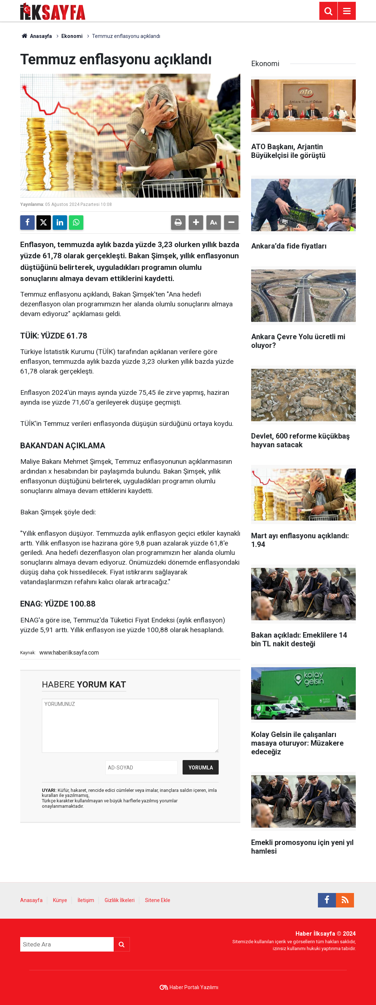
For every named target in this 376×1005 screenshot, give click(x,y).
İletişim (86, 900)
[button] (196, 222)
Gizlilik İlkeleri (120, 900)
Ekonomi (72, 36)
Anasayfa (36, 36)
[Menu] (346, 11)
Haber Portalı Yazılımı (194, 987)
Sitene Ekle (157, 900)
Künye (60, 900)
